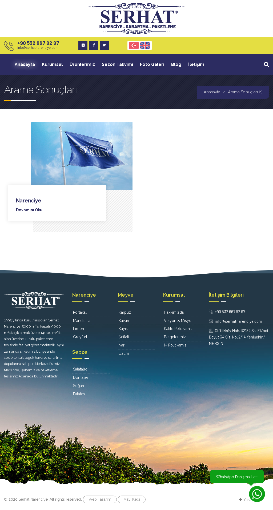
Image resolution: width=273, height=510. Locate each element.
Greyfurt (80, 337)
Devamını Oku (29, 210)
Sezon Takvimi (117, 64)
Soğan (78, 386)
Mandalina (81, 320)
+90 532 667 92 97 (38, 43)
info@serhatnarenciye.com (37, 47)
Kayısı (124, 328)
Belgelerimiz (175, 337)
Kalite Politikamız (178, 328)
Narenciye (28, 200)
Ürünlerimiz (82, 64)
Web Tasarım (100, 499)
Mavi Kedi (131, 499)
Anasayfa (25, 64)
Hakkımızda (174, 312)
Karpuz (125, 312)
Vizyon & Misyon (179, 320)
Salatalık (80, 369)
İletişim (196, 64)
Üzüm (124, 353)
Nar (122, 345)
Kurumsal (52, 64)
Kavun (124, 320)
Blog (176, 64)
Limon (78, 328)
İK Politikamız (175, 345)
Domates (81, 377)
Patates (79, 394)
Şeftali (124, 337)
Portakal (80, 312)
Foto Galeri (152, 64)
